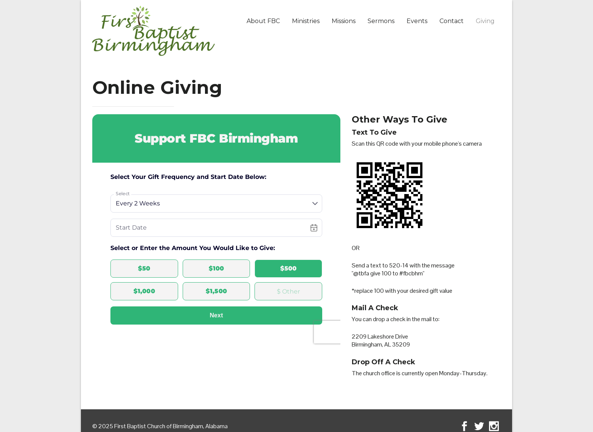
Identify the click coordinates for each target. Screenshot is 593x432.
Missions (343, 21)
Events (417, 21)
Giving (485, 21)
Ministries (306, 21)
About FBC (263, 21)
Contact (451, 21)
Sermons (381, 21)
